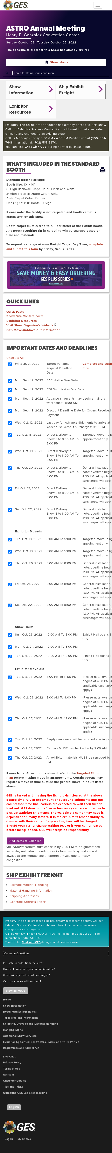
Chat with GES (36, 147)
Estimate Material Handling (28, 885)
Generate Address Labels (28, 902)
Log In (9, 1139)
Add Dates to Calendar (25, 841)
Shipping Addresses (24, 896)
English (14, 1107)
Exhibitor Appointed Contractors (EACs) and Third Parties (41, 1042)
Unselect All (14, 358)
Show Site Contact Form (24, 316)
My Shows (24, 1139)
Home (7, 999)
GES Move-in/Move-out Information (33, 330)
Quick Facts (15, 311)
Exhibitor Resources (21, 321)
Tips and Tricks (13, 1086)
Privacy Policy (12, 1062)
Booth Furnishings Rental (19, 1011)
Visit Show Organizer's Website (30, 325)
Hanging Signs (13, 1030)
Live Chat (9, 1056)
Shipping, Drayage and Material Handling (30, 1023)
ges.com (8, 1074)
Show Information (15, 1005)
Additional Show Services (19, 1036)
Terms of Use (11, 1068)
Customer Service (14, 1080)
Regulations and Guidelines (21, 1048)
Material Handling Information (30, 890)
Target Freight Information (20, 1018)
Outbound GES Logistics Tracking (25, 1093)
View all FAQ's (15, 990)
